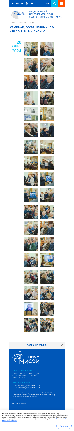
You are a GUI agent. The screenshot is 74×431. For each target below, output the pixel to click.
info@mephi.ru (18, 377)
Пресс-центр (22, 22)
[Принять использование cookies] (64, 426)
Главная (13, 22)
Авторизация (21, 403)
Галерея (32, 22)
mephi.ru (34, 396)
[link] (37, 345)
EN (47, 3)
